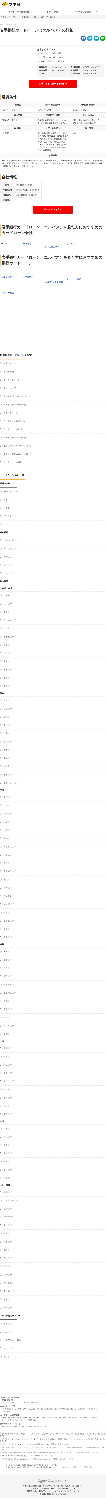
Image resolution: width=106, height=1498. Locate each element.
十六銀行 (7, 879)
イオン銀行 (8, 1348)
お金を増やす (60, 1409)
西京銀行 (7, 1106)
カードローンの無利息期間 (11, 1418)
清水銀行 (7, 912)
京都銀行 (7, 960)
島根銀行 (7, 1056)
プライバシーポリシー (65, 1488)
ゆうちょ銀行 (9, 565)
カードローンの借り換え (14, 421)
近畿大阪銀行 (9, 993)
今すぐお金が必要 (29, 1409)
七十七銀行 (8, 636)
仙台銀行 (7, 653)
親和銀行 (7, 1233)
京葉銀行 (7, 758)
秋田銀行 (7, 645)
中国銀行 (7, 1048)
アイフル (7, 499)
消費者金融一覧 (7, 1400)
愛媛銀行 (7, 1145)
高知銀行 (7, 1137)
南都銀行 (7, 1034)
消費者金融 (8, 371)
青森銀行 (7, 612)
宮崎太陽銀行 (9, 1283)
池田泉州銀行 (9, 984)
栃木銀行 (7, 750)
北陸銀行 (7, 830)
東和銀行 (7, 725)
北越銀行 (7, 805)
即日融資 (94, 1418)
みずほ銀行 (8, 557)
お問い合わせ (73, 1491)
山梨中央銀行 (9, 846)
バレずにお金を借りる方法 (11, 1409)
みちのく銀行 (9, 620)
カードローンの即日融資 (14, 404)
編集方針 (79, 1486)
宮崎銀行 (7, 1274)
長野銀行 (7, 863)
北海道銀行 (8, 595)
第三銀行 (7, 976)
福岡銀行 (7, 1192)
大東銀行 (7, 669)
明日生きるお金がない (45, 1409)
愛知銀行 (7, 929)
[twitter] (89, 38)
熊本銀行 (7, 1242)
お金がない (6, 1411)
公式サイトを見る (53, 209)
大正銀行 (7, 1009)
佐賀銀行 (7, 1209)
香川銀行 (7, 1170)
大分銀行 (7, 1258)
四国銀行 (7, 1128)
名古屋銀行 (8, 921)
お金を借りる (9, 363)
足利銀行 (7, 741)
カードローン (14, 17)
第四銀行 (7, 797)
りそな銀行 (8, 573)
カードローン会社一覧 (19, 12)
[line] (102, 38)
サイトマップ (60, 1491)
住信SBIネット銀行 (12, 1340)
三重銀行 (7, 951)
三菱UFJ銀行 (9, 540)
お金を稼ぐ (93, 1409)
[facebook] (83, 38)
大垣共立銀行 (9, 871)
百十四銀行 (8, 1178)
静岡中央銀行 (9, 896)
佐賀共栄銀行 (9, 1217)
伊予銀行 (7, 1153)
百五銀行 (7, 968)
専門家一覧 (58, 1486)
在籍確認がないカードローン (16, 396)
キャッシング (9, 388)
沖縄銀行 (7, 1299)
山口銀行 (7, 1114)
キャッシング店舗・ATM (86, 12)
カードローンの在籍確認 (14, 437)
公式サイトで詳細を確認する (53, 83)
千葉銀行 (7, 774)
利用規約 (34, 1488)
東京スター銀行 (10, 783)
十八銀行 (7, 1225)
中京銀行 (7, 937)
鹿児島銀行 (8, 1266)
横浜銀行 (7, 700)
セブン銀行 (8, 1332)
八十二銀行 (8, 855)
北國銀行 (7, 822)
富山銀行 (7, 813)
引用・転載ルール (47, 1488)
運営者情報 (47, 1486)
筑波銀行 (7, 717)
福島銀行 (7, 678)
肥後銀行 (7, 1250)
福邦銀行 (7, 1017)
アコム (6, 508)
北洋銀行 (7, 603)
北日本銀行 (8, 628)
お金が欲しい (82, 1409)
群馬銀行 (7, 733)
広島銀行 (7, 1098)
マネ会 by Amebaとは (32, 1486)
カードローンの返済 (12, 429)
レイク (6, 524)
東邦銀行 (7, 686)
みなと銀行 (8, 1026)
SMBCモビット (10, 491)
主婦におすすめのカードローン (17, 446)
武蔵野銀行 (8, 766)
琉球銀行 (7, 1307)
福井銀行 (7, 838)
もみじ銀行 (8, 1081)
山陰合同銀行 (9, 1073)
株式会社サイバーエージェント (52, 1467)
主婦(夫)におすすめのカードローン (14, 1426)
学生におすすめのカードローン (17, 454)
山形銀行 (7, 661)
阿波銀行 (7, 1161)
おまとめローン (10, 413)
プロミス (7, 516)
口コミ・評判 (52, 12)
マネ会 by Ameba (14, 1439)
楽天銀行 (7, 1323)
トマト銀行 (8, 1089)
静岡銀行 (7, 888)
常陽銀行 (7, 708)
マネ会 (3, 17)
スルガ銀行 (8, 904)
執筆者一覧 (69, 1486)
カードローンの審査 (12, 462)
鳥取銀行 (7, 1065)
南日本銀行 (8, 1291)
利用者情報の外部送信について (40, 1491)
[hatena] (96, 38)
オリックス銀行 (10, 1356)
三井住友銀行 (9, 548)
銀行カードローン (11, 380)
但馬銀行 (7, 1001)
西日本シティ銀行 (11, 1200)
